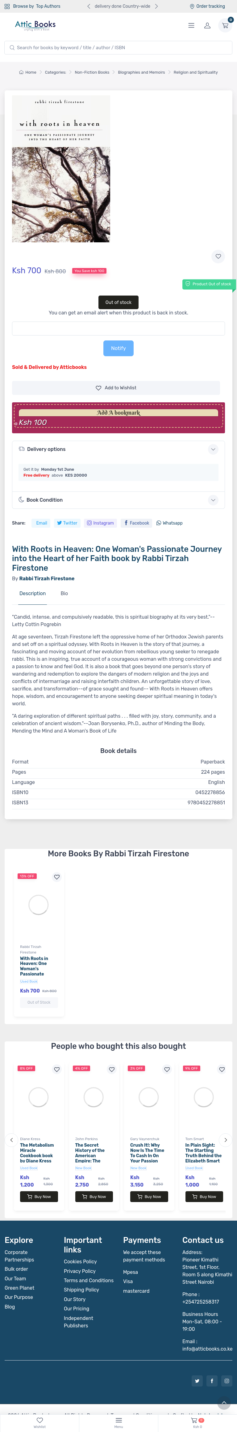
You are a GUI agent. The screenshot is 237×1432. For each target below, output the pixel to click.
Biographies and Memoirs (141, 72)
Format (20, 762)
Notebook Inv (213, 1403)
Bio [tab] (64, 593)
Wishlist (116, 388)
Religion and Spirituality (196, 72)
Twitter (67, 523)
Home (27, 72)
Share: (18, 523)
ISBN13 (20, 803)
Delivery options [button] (42, 449)
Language (23, 782)
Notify (118, 348)
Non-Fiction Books (92, 72)
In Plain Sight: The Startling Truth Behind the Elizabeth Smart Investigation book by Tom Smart (203, 1154)
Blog (10, 1294)
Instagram (100, 523)
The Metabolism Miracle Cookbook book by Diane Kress (37, 1146)
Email (41, 523)
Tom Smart (194, 1133)
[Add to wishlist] (218, 256)
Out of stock (119, 302)
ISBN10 (20, 792)
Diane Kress (30, 1133)
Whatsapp (169, 523)
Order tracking (207, 6)
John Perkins (86, 1133)
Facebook (136, 523)
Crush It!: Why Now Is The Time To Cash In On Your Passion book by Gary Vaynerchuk (147, 1152)
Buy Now (39, 1190)
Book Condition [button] (41, 500)
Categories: (55, 72)
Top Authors (48, 6)
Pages (19, 772)
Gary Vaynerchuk (144, 1133)
